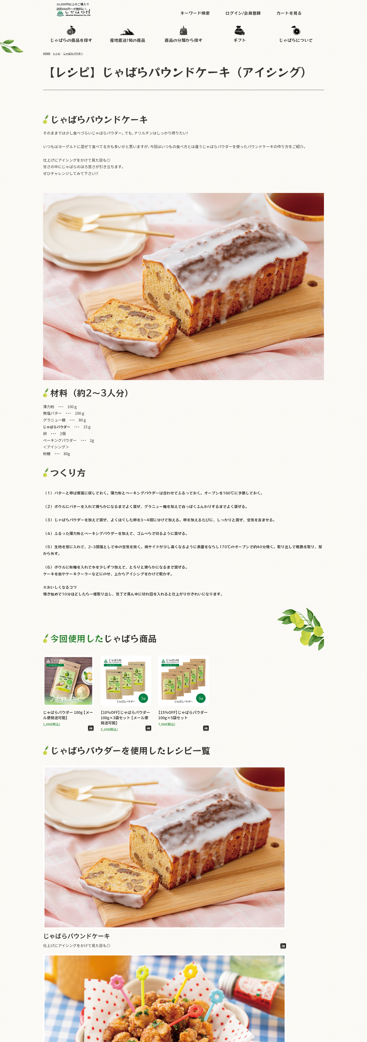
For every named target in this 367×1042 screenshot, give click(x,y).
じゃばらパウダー (76, 53)
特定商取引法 (294, 1004)
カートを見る (302, 13)
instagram (307, 990)
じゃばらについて (230, 997)
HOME (47, 53)
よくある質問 (313, 997)
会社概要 (316, 1004)
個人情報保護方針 (265, 1004)
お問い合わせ (287, 997)
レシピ (58, 53)
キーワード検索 (208, 13)
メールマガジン (235, 1004)
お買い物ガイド (260, 997)
